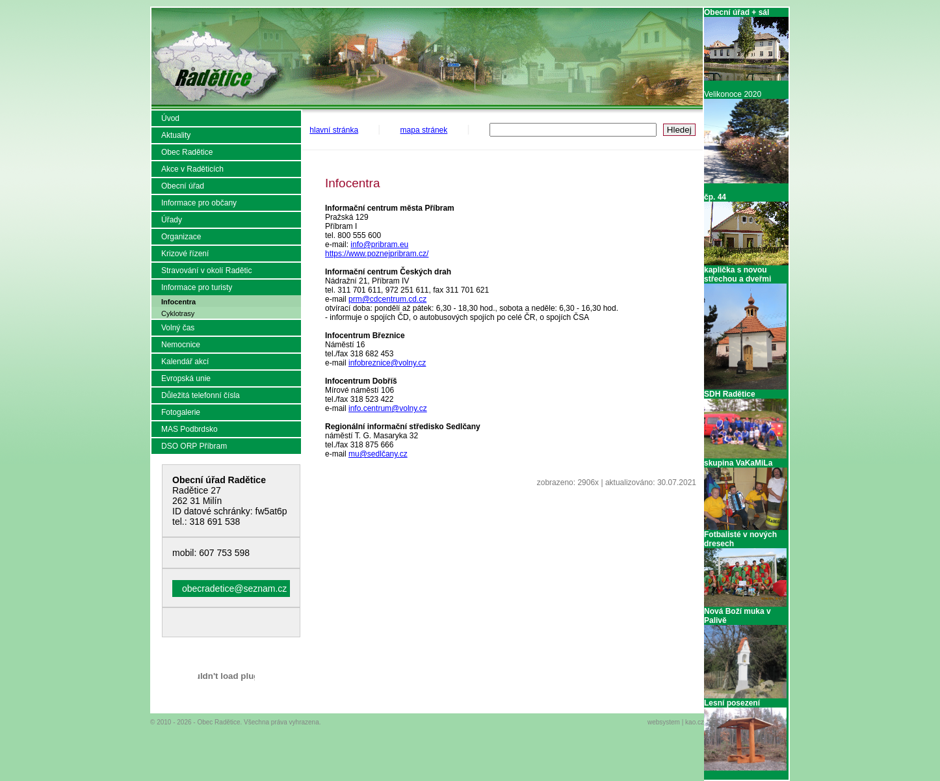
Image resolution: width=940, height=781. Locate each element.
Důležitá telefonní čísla (200, 395)
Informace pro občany (199, 202)
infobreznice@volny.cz (387, 362)
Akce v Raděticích (192, 169)
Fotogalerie (180, 412)
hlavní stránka (333, 130)
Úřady (171, 219)
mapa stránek (424, 130)
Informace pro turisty (196, 287)
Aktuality (175, 135)
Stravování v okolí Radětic (206, 270)
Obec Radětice (187, 152)
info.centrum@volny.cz (387, 408)
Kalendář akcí (185, 361)
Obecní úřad (182, 186)
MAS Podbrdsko (189, 429)
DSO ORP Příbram (194, 446)
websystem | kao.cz (675, 722)
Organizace (181, 236)
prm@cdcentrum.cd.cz (387, 299)
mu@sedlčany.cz (378, 453)
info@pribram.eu (379, 244)
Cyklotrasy (177, 313)
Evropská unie (186, 378)
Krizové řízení (185, 253)
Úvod (170, 118)
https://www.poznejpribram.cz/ (376, 253)
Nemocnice (180, 344)
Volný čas (177, 327)
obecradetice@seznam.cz (234, 588)
